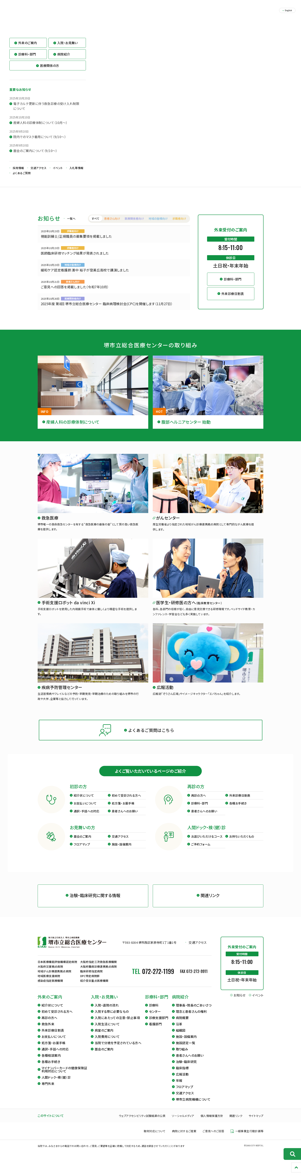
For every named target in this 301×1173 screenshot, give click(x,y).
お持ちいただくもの (241, 841)
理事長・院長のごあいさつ (194, 1010)
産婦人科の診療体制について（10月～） (40, 128)
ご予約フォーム (201, 849)
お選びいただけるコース (206, 841)
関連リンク (235, 1121)
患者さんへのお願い (125, 816)
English (288, 10)
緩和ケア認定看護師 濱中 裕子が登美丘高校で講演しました (85, 275)
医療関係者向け (134, 224)
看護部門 (155, 1029)
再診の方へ (198, 800)
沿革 (179, 1029)
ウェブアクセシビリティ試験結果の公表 (142, 1121)
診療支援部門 (158, 1023)
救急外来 (48, 1029)
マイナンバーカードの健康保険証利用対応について (64, 1075)
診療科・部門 (199, 808)
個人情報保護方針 (212, 1121)
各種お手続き (238, 808)
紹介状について (84, 800)
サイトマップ (256, 1121)
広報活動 (182, 1079)
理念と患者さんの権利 (191, 1016)
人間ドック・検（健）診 (56, 1082)
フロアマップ (82, 849)
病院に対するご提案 (184, 1136)
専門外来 (48, 1088)
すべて (95, 224)
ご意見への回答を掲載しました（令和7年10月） (75, 292)
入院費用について (107, 1041)
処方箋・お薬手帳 (123, 808)
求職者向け (179, 224)
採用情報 (18, 173)
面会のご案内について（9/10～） (35, 156)
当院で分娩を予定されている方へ (118, 1048)
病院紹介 (180, 1002)
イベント (58, 173)
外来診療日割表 (239, 800)
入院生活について (107, 1029)
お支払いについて (85, 808)
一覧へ (71, 224)
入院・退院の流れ (107, 1010)
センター (155, 1016)
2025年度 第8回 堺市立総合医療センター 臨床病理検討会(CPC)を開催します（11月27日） (107, 309)
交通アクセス (38, 173)
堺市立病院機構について (193, 1104)
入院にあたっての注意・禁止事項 (117, 1023)
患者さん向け (112, 224)
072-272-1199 (158, 976)
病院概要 (182, 1023)
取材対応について (155, 1136)
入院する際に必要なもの (112, 1016)
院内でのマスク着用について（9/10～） (39, 142)
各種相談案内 (51, 1060)
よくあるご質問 (22, 178)
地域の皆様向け (158, 224)
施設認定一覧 (185, 1048)
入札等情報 (76, 173)
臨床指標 (182, 1073)
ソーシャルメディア (183, 1121)
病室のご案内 (104, 1035)
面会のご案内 (82, 841)
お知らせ (240, 1000)
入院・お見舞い (104, 1002)
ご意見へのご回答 (213, 1136)
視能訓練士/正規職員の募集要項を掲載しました (76, 241)
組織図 (181, 1035)
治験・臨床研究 (186, 1066)
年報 (179, 1085)
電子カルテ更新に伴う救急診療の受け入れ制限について (46, 111)
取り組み (182, 1054)
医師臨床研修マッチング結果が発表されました (75, 258)
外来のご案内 (50, 1002)
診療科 (154, 1010)
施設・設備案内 (122, 849)
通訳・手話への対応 (86, 816)
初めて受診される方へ (126, 800)
